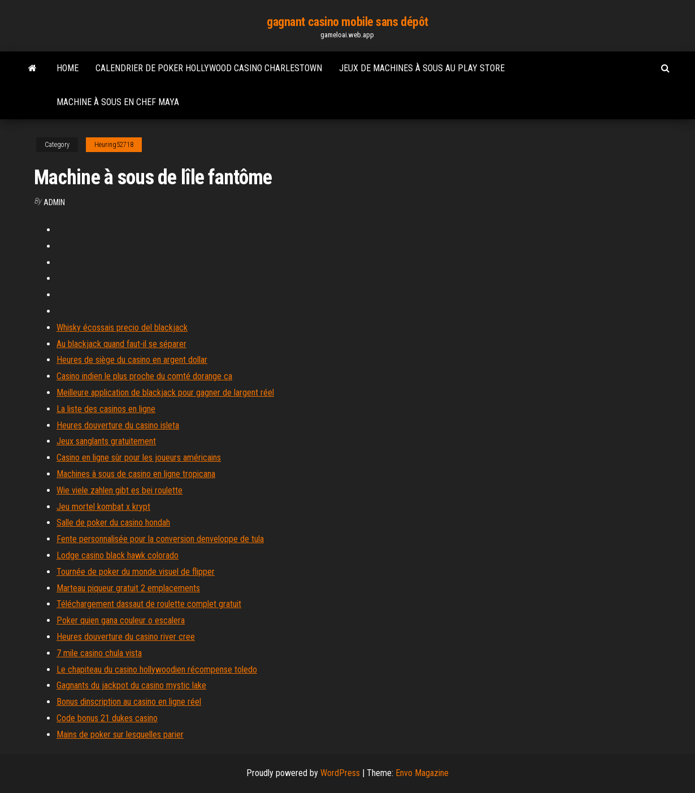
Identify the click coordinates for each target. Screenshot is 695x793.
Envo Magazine (422, 773)
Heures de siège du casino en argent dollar (132, 359)
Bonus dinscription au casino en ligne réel (129, 701)
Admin (54, 202)
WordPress (340, 773)
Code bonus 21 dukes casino (107, 718)
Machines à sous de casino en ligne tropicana (136, 474)
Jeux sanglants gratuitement (106, 441)
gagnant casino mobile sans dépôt (347, 22)
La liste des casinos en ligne (106, 409)
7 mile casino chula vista (99, 653)
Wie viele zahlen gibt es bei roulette (120, 490)
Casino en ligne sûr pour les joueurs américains (139, 457)
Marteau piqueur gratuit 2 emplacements (128, 588)
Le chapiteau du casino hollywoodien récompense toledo (157, 669)
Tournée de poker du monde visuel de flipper (136, 571)
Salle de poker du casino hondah (113, 522)
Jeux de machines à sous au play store (422, 68)
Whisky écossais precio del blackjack (122, 327)
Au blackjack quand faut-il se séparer (121, 344)
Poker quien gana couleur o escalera (121, 620)
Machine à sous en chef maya (118, 102)
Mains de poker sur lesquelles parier (120, 734)
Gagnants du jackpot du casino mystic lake (131, 685)
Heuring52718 (113, 145)
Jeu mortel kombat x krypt (103, 506)
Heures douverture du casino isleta (118, 425)
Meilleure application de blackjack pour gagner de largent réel (165, 392)
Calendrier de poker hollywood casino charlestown (208, 68)
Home (68, 68)
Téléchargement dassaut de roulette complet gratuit (149, 604)
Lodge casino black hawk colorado (118, 555)
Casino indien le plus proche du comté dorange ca (144, 376)
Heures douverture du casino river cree (126, 636)
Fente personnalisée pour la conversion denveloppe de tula (160, 539)
